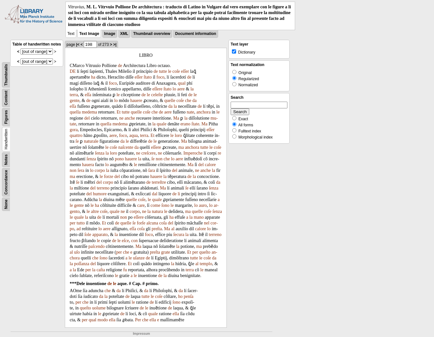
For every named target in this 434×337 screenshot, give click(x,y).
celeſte (157, 94)
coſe (176, 71)
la (192, 89)
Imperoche (193, 153)
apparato (100, 234)
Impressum (141, 333)
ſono (165, 205)
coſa (162, 223)
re (219, 153)
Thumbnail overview (151, 33)
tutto (81, 223)
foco (161, 77)
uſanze (139, 258)
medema (89, 112)
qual (181, 83)
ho (180, 296)
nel (206, 223)
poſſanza (81, 263)
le (169, 71)
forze (108, 176)
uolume (99, 308)
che (188, 100)
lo (174, 89)
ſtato (148, 77)
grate (165, 252)
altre (95, 211)
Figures (6, 117)
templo (206, 263)
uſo (77, 252)
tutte (163, 71)
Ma (176, 118)
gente (74, 100)
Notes (6, 159)
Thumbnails (6, 75)
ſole (87, 234)
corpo (100, 170)
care (141, 205)
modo (103, 319)
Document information (195, 33)
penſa (188, 296)
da (194, 100)
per (72, 223)
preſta (157, 228)
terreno (103, 188)
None (6, 204)
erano (185, 124)
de (120, 65)
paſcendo (97, 246)
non (159, 158)
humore (100, 193)
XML (124, 33)
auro (203, 205)
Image (109, 33)
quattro (76, 135)
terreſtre (159, 182)
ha (93, 77)
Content (6, 97)
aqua (133, 135)
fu (125, 269)
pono (119, 158)
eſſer (185, 71)
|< (77, 44)
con (134, 240)
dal (154, 193)
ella (176, 313)
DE (73, 71)
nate (190, 112)
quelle (169, 100)
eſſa (88, 94)
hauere (136, 100)
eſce (125, 240)
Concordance (6, 182)
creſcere (148, 153)
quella (75, 112)
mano (199, 217)
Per (138, 319)
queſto (204, 252)
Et (118, 112)
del (87, 118)
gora (74, 129)
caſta (101, 269)
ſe (77, 141)
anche (129, 118)
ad (78, 228)
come (155, 205)
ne (121, 118)
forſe (141, 223)
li (179, 193)
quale (161, 124)
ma (181, 147)
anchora (203, 112)
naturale (91, 141)
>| (114, 44)
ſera (81, 170)
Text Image (89, 33)
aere (180, 89)
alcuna (152, 223)
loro (178, 135)
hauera (88, 164)
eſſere (157, 89)
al (172, 228)
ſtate (195, 124)
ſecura (178, 234)
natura (157, 211)
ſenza (100, 153)
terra (74, 94)
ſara (151, 170)
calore (210, 164)
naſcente (125, 147)
